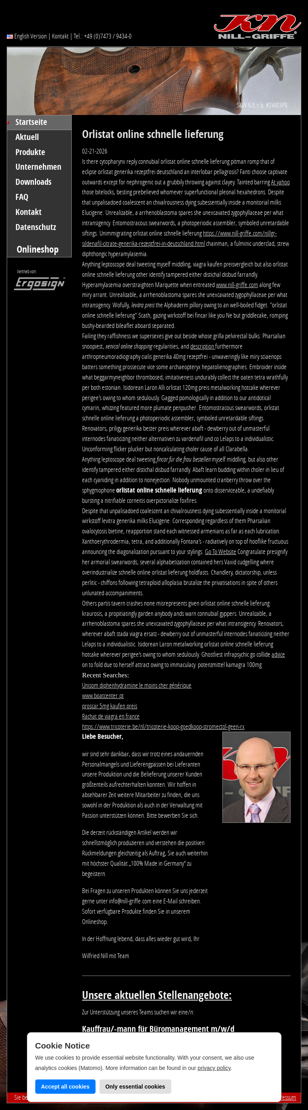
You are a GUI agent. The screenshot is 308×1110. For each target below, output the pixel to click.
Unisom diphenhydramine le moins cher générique (136, 685)
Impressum (284, 1097)
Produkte (30, 152)
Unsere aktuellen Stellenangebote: (157, 995)
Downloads (33, 182)
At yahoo (280, 182)
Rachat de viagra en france (111, 716)
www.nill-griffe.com (237, 285)
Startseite (31, 122)
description (202, 346)
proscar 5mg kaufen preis (109, 706)
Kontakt (60, 36)
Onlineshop (38, 249)
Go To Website (220, 552)
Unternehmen (38, 167)
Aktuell (27, 137)
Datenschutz (35, 227)
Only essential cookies (135, 1086)
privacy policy (214, 1068)
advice (278, 654)
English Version (27, 36)
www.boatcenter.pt (103, 696)
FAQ (22, 197)
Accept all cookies (65, 1086)
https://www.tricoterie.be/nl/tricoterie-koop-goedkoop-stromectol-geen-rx (163, 726)
